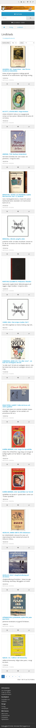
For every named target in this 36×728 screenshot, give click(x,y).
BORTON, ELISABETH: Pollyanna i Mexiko (16, 281)
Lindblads (20, 27)
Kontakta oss (5, 699)
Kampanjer (4, 708)
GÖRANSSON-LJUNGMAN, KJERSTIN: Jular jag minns (17, 618)
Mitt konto (4, 713)
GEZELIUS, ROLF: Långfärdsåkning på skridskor (15, 576)
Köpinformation (6, 694)
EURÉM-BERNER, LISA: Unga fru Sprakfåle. (17, 449)
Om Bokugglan (6, 690)
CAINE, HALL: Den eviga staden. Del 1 (15, 322)
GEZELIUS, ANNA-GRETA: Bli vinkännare (16, 532)
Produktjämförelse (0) (8, 38)
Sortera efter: (6, 43)
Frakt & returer (6, 692)
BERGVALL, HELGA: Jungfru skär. (13, 239)
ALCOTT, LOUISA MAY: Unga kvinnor (15, 111)
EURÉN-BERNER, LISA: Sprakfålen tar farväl (17, 492)
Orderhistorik (5, 715)
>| (19, 676)
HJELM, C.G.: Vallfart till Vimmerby (14, 658)
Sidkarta (3, 701)
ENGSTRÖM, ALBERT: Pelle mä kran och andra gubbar (16, 406)
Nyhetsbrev (5, 719)
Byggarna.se (26, 726)
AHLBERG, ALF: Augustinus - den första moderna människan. (16, 70)
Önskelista (4, 717)
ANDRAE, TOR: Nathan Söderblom (14, 154)
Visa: (22, 43)
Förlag (11, 27)
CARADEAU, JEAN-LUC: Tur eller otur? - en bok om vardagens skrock (17, 362)
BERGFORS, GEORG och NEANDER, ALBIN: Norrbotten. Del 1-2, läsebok (16, 195)
